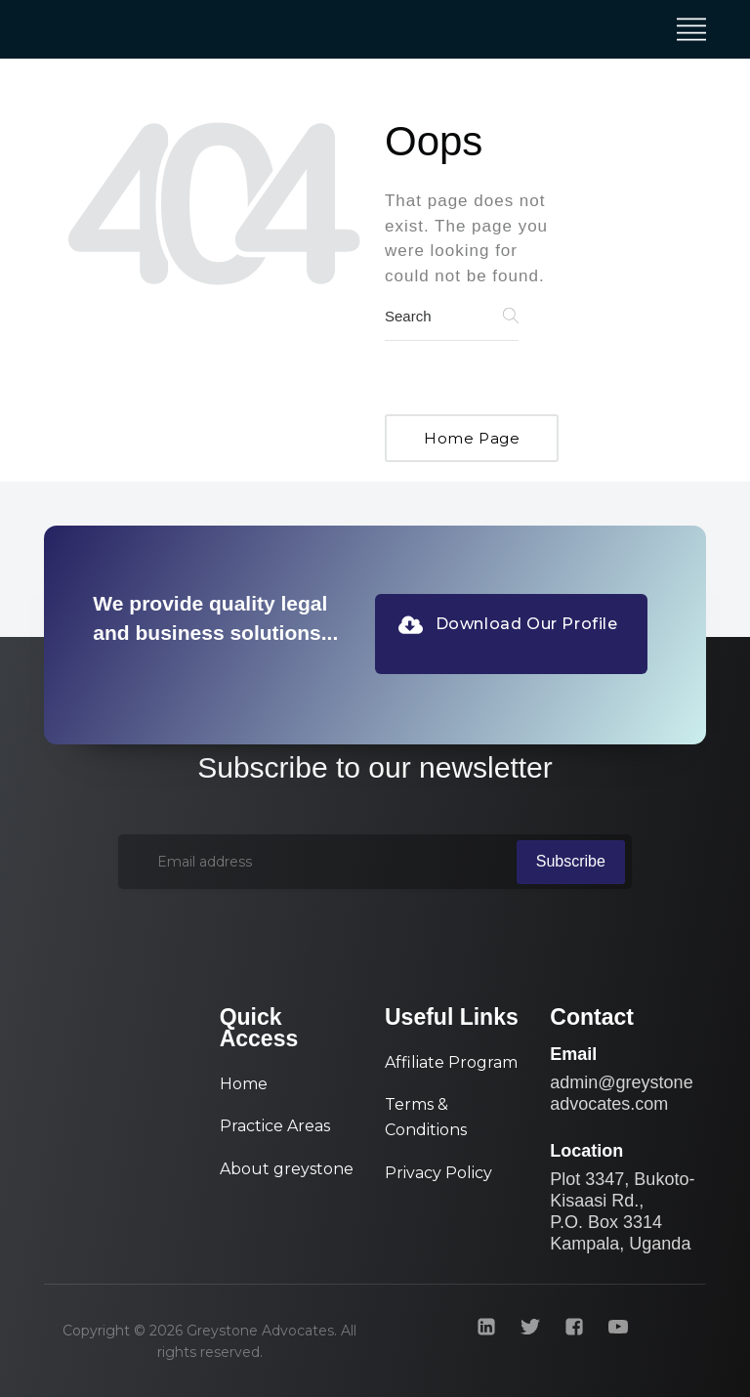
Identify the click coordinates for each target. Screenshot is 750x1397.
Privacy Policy (438, 1173)
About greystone (287, 1169)
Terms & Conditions (426, 1117)
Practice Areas (275, 1126)
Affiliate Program (451, 1062)
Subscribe (570, 861)
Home (244, 1084)
